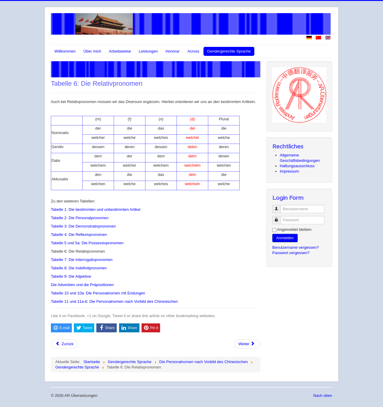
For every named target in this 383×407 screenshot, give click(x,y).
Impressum (289, 171)
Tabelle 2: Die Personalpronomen (79, 218)
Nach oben (322, 395)
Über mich (92, 51)
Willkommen (65, 51)
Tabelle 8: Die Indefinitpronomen (79, 268)
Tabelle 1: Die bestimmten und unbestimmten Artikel (95, 209)
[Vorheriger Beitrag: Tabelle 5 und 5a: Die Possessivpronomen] (64, 344)
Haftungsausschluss (297, 166)
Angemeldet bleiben (294, 229)
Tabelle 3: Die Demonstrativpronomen (83, 226)
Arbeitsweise (120, 51)
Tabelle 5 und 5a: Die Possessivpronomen (87, 243)
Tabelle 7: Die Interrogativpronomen (82, 259)
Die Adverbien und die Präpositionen (82, 284)
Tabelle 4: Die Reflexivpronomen (79, 234)
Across (193, 51)
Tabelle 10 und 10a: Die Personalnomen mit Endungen (98, 293)
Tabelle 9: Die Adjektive (71, 276)
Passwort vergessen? (290, 253)
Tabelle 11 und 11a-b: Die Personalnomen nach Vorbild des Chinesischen (114, 301)
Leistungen (148, 51)
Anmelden (285, 238)
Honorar (172, 51)
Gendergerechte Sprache (229, 51)
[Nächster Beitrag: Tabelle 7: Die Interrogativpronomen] (247, 344)
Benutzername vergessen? (295, 247)
